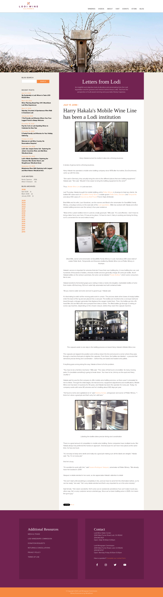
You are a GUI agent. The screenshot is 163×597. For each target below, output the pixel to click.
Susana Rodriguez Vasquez (99, 467)
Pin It (72, 505)
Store (134, 9)
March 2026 (28, 194)
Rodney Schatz (100, 393)
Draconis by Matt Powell (89, 197)
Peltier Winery (108, 192)
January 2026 (28, 196)
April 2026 (27, 192)
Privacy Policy (34, 552)
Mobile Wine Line (74, 187)
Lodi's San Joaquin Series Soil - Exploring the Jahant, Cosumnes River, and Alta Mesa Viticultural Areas (36, 151)
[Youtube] (125, 565)
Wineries (91, 9)
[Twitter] (115, 565)
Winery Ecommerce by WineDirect (81, 593)
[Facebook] (97, 565)
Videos (101, 9)
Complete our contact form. (116, 558)
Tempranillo (132, 194)
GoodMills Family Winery (90, 194)
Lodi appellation (103, 205)
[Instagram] (105, 565)
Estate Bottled (115, 275)
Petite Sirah (114, 194)
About (110, 9)
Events (125, 9)
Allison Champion (30, 182)
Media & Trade (34, 534)
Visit (118, 9)
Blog (142, 9)
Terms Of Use (33, 557)
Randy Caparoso (30, 179)
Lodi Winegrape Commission (28, 6)
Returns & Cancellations (39, 548)
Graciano (122, 194)
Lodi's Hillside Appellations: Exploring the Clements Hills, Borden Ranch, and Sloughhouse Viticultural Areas (35, 161)
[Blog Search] (29, 81)
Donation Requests (36, 543)
